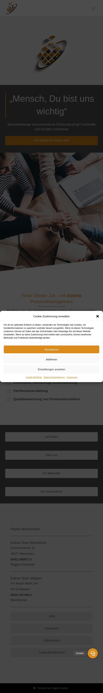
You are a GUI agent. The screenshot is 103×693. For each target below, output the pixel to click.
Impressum (72, 377)
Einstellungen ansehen (51, 369)
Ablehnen (51, 359)
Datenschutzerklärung (54, 377)
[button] (97, 316)
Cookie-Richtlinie (34, 377)
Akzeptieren (51, 349)
